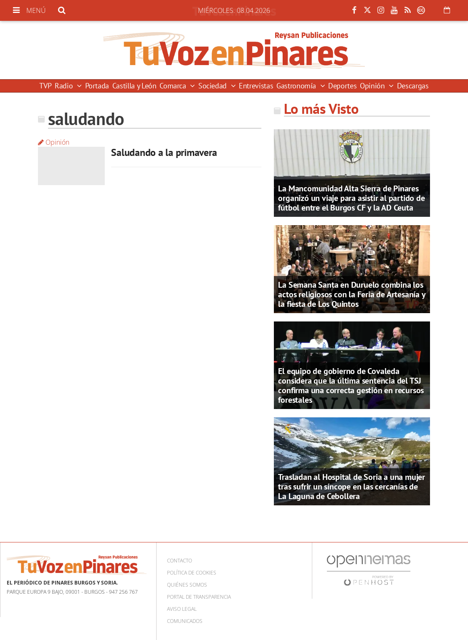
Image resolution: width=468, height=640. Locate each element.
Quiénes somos (187, 584)
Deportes (342, 85)
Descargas (413, 85)
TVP (45, 85)
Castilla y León (134, 85)
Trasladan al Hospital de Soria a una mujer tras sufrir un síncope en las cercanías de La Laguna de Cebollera (351, 487)
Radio (65, 85)
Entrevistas (256, 85)
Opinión (373, 85)
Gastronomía (297, 85)
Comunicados (184, 621)
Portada (97, 85)
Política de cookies (191, 572)
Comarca (173, 85)
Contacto (179, 560)
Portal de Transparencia (199, 596)
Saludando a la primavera (164, 152)
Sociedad (213, 85)
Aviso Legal (182, 608)
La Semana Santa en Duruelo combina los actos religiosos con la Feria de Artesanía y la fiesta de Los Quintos (351, 294)
